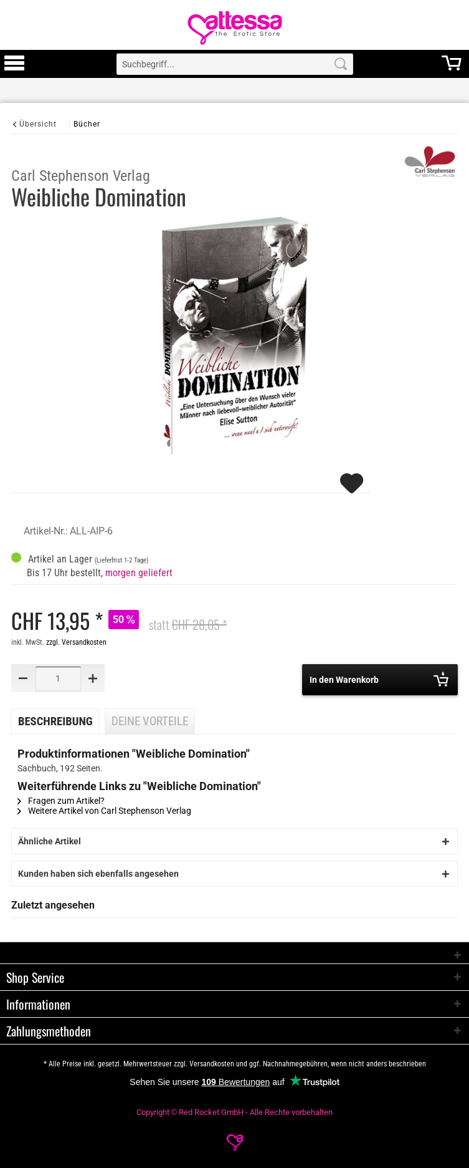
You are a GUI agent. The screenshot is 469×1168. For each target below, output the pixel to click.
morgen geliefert (139, 573)
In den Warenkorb (379, 679)
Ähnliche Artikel (49, 841)
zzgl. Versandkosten (76, 642)
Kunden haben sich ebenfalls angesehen (98, 874)
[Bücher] (87, 123)
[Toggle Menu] (14, 69)
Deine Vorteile (149, 721)
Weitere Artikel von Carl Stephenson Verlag (104, 811)
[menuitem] (14, 64)
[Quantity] (58, 678)
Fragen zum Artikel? (61, 801)
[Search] (340, 64)
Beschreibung (55, 721)
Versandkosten (211, 1063)
